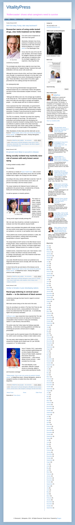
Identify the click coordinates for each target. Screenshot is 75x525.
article (23, 48)
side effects (32, 144)
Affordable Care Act (33, 387)
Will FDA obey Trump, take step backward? (21, 26)
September (49, 275)
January (49, 253)
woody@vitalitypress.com (53, 27)
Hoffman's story (10, 316)
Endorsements (19, 19)
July (48, 261)
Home (6, 19)
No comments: (28, 140)
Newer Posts (10, 392)
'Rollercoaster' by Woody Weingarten (19, 142)
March (48, 249)
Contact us (27, 19)
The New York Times (36, 388)
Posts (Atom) (17, 395)
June (48, 263)
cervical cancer (14, 388)
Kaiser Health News (27, 172)
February (49, 251)
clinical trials (15, 144)
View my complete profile (53, 120)
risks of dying (31, 280)
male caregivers (25, 144)
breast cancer (31, 142)
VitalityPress (18, 7)
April (48, 247)
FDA (20, 144)
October (49, 257)
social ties (13, 281)
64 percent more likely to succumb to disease (22, 152)
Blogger (59, 518)
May (48, 245)
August (48, 259)
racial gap (28, 388)
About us (12, 19)
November (49, 295)
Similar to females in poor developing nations (22, 288)
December (49, 255)
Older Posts (39, 392)
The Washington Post (16, 145)
